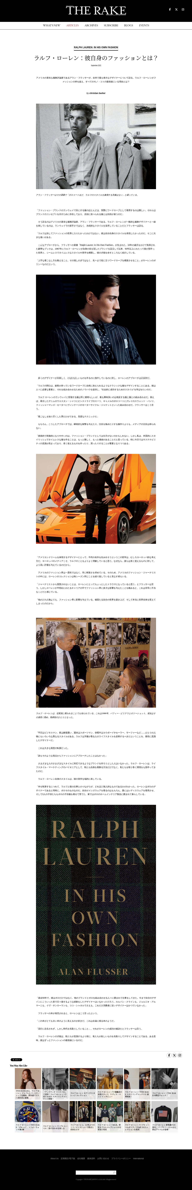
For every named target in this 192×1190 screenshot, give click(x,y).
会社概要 (81, 1158)
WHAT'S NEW (51, 26)
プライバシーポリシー (121, 1158)
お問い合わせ (103, 1158)
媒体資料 (91, 1158)
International (138, 1158)
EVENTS (144, 26)
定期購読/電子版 (68, 1158)
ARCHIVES (91, 26)
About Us (54, 1158)
